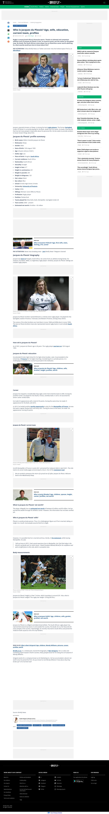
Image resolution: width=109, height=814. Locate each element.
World (47, 7)
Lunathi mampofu (22, 728)
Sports (83, 7)
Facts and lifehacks (23, 23)
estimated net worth (38, 509)
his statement (56, 538)
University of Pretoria (30, 187)
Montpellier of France (60, 407)
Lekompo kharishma (58, 725)
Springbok (68, 128)
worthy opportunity (37, 407)
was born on (57, 347)
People (62, 7)
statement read (59, 470)
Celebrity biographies (35, 23)
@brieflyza (16, 51)
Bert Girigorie (53, 651)
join (44, 252)
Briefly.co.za (17, 651)
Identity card (37, 725)
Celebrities (80, 65)
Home (26, 7)
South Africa (34, 7)
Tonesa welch (47, 725)
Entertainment (54, 7)
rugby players (52, 128)
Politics (41, 7)
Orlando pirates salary (24, 725)
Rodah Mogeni (31, 36)
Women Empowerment (72, 7)
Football (79, 83)
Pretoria (24, 359)
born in (23, 259)
